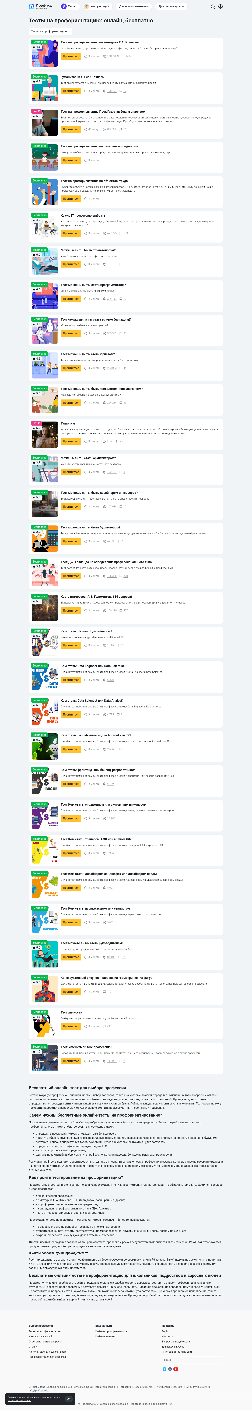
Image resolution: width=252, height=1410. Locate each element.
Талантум (68, 423)
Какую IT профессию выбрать (83, 215)
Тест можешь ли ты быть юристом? (88, 354)
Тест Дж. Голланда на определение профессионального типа (106, 562)
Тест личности (71, 1012)
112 (107, 991)
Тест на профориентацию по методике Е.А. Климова (100, 42)
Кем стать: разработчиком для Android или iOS (96, 735)
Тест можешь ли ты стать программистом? (93, 285)
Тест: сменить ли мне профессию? (86, 1047)
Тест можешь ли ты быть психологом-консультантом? (102, 389)
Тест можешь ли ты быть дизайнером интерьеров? (99, 492)
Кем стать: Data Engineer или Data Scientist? (93, 666)
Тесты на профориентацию (49, 31)
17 (122, 90)
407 (123, 610)
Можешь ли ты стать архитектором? (88, 458)
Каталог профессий (40, 1336)
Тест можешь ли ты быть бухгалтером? (90, 527)
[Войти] (220, 6)
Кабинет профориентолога (111, 1331)
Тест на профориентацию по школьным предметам (99, 146)
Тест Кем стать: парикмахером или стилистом (95, 908)
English (166, 1331)
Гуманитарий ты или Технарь (82, 77)
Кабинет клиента (105, 1336)
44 (122, 368)
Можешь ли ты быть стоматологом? (88, 250)
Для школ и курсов (173, 1346)
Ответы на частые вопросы (45, 1341)
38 (122, 333)
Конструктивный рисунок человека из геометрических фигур (106, 978)
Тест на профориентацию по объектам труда (94, 181)
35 (122, 402)
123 (122, 957)
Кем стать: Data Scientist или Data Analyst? (92, 700)
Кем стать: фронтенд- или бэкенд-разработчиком (98, 770)
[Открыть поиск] (212, 6)
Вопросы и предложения (176, 1341)
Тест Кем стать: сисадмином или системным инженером (103, 804)
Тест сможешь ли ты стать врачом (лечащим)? (96, 319)
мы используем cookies (19, 1400)
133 (123, 233)
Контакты (167, 1336)
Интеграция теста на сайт (177, 1351)
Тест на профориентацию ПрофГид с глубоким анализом (103, 111)
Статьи (33, 1346)
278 (123, 575)
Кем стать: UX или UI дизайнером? (86, 631)
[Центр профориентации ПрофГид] (40, 6)
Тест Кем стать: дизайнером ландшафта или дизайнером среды (109, 874)
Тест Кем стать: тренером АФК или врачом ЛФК (97, 839)
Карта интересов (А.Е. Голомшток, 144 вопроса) (96, 596)
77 (122, 298)
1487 (126, 56)
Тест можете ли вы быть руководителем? (92, 943)
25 (119, 441)
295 (107, 1026)
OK (69, 1399)
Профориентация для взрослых (47, 1356)
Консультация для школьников (47, 1351)
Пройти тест (71, 56)
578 (123, 129)
